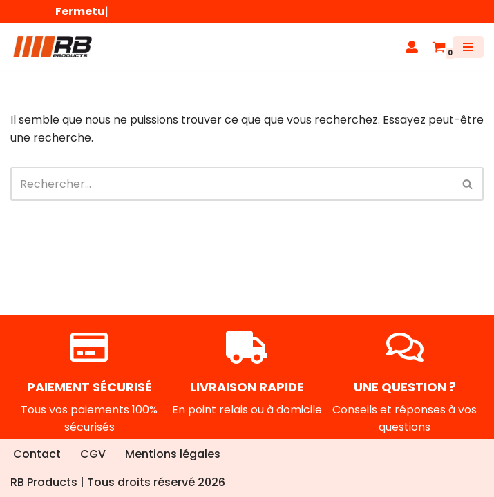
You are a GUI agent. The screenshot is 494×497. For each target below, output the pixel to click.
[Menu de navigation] (468, 47)
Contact (37, 454)
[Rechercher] (231, 184)
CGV (93, 454)
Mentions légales (172, 454)
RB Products (43, 482)
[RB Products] (51, 46)
